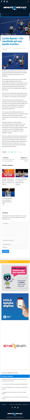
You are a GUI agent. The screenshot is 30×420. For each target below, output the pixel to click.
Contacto (3, 404)
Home (2, 34)
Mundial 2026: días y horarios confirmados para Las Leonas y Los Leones (8, 181)
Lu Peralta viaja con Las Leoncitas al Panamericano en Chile (7, 201)
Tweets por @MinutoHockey (9, 372)
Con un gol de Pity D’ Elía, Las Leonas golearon (8, 159)
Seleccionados (8, 34)
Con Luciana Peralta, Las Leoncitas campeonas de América (21, 181)
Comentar (4, 49)
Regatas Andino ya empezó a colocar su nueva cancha (13, 393)
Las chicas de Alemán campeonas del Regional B (15, 384)
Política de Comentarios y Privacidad (19, 404)
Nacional (14, 34)
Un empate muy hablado (22, 159)
